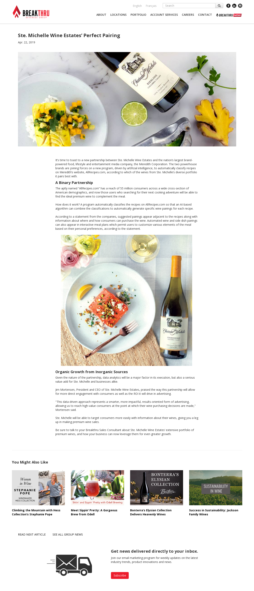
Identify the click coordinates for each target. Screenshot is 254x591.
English (137, 6)
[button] (101, 14)
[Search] (189, 5)
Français (151, 6)
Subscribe (120, 575)
